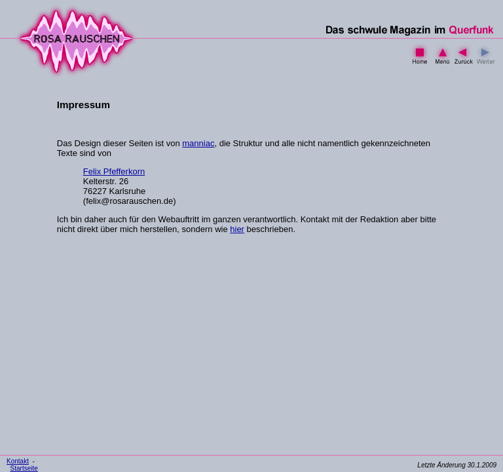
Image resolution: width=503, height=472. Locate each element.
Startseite (24, 468)
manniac (198, 143)
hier (237, 229)
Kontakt (18, 461)
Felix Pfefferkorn (114, 171)
